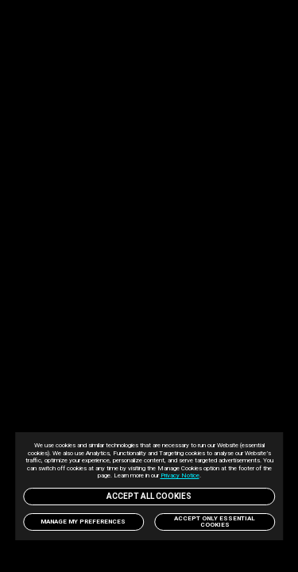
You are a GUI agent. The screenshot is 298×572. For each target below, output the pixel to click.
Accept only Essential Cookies (214, 521)
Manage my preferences (83, 521)
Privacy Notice (219, 475)
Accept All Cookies (149, 496)
